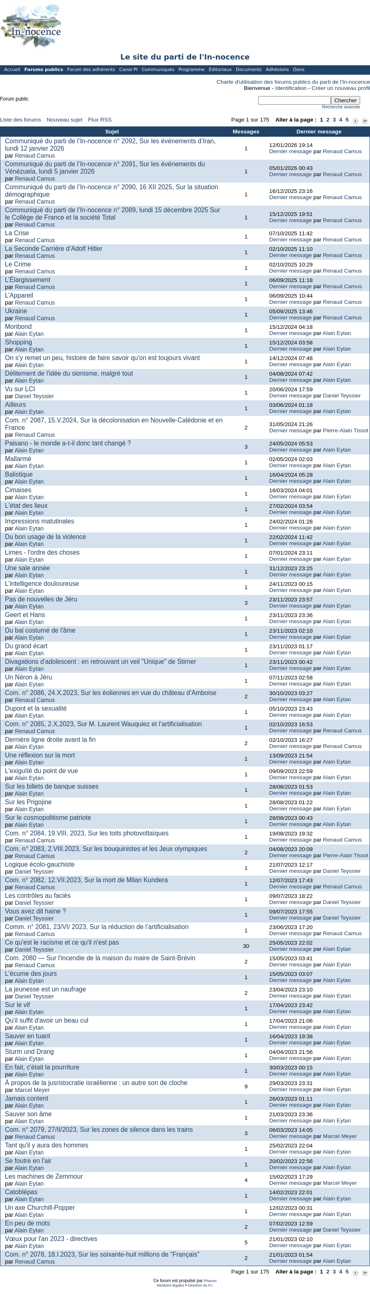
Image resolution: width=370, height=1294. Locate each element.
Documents (249, 69)
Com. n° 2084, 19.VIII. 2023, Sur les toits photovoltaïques (87, 833)
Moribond (18, 326)
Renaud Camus (35, 155)
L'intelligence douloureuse (42, 583)
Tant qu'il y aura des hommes (46, 1145)
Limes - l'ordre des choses (42, 552)
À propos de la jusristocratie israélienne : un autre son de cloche (96, 1082)
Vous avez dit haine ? (35, 911)
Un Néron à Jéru (28, 677)
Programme (191, 69)
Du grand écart (26, 645)
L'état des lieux (26, 505)
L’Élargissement (27, 279)
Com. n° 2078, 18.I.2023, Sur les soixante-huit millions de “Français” (102, 1254)
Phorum (210, 1281)
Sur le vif (17, 1004)
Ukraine (16, 310)
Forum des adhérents (91, 69)
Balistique (19, 474)
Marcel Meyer (32, 1090)
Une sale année (27, 567)
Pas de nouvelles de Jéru (41, 599)
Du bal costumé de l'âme (40, 630)
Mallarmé (18, 458)
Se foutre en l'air (28, 1160)
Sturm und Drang (29, 1051)
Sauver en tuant (27, 1035)
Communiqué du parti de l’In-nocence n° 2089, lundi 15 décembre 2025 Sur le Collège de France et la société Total (112, 213)
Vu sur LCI (20, 388)
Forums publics (43, 69)
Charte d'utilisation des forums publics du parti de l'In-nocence (293, 82)
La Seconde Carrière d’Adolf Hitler (53, 248)
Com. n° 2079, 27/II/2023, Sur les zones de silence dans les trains (99, 1129)
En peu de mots (27, 1223)
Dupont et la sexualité (36, 708)
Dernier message (290, 151)
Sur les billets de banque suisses (52, 786)
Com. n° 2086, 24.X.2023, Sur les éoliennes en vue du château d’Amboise (110, 692)
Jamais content (26, 1098)
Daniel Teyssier (34, 396)
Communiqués (158, 69)
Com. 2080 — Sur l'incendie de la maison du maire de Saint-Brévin (100, 957)
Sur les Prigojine (28, 801)
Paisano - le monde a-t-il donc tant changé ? (68, 443)
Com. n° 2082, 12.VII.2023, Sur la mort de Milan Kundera (86, 879)
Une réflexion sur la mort (40, 755)
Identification (291, 88)
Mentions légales (170, 1285)
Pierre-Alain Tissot (345, 430)
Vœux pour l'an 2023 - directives (51, 1238)
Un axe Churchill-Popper (40, 1207)
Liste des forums (20, 120)
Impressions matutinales (39, 521)
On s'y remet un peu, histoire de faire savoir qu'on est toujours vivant (102, 357)
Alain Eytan (29, 333)
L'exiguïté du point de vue (41, 770)
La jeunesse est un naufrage (45, 989)
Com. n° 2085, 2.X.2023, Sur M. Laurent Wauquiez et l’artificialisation (103, 723)
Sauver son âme (28, 1113)
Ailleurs (15, 404)
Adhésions (277, 69)
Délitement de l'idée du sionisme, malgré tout (69, 373)
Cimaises (18, 489)
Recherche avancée (341, 107)
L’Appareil (19, 295)
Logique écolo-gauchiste (39, 864)
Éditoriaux (220, 69)
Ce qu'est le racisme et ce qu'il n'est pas (62, 942)
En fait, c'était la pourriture (42, 1067)
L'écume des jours (31, 973)
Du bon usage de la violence (45, 536)
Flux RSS (99, 120)
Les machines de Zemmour (44, 1176)
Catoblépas (21, 1191)
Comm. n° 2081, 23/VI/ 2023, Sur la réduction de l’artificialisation (97, 926)
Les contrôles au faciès (38, 895)
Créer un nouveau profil (341, 88)
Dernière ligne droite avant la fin (50, 739)
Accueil (12, 69)
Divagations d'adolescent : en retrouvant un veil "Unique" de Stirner (100, 661)
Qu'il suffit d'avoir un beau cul (46, 1020)
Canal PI (128, 69)
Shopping (18, 342)
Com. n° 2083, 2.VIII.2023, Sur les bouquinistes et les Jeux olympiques (106, 848)
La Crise (17, 232)
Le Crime (18, 264)
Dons (299, 69)
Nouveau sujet (65, 120)
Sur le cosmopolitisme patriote (48, 817)
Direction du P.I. (200, 1285)
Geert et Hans (25, 614)
